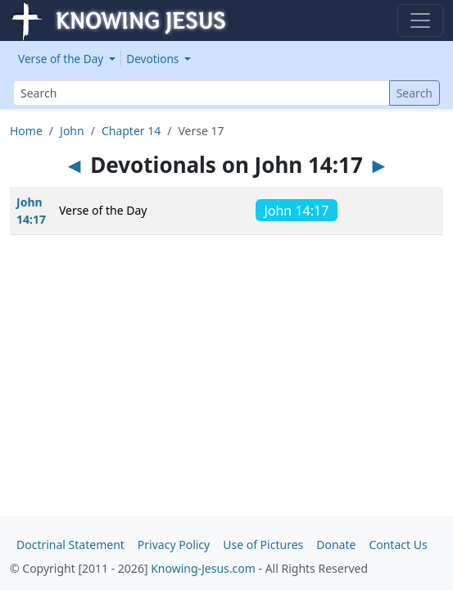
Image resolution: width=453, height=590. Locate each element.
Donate (336, 544)
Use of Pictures (263, 544)
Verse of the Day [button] (62, 58)
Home (26, 130)
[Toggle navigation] (420, 20)
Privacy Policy (174, 544)
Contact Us (398, 544)
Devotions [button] (154, 58)
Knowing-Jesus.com (203, 568)
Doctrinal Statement (70, 544)
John (72, 130)
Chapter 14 (131, 130)
